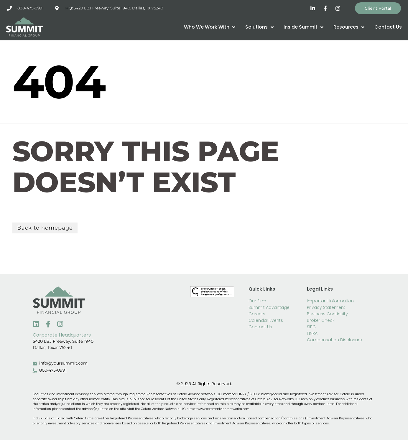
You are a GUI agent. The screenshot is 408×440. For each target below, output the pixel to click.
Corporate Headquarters (62, 335)
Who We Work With (209, 27)
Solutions (259, 27)
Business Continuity (327, 314)
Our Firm (257, 301)
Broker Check (321, 320)
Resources (348, 27)
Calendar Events (266, 320)
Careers (257, 314)
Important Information (330, 301)
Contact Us (388, 27)
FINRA (312, 333)
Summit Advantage (269, 307)
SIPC (311, 327)
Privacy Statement (326, 307)
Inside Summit (303, 27)
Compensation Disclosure (334, 340)
